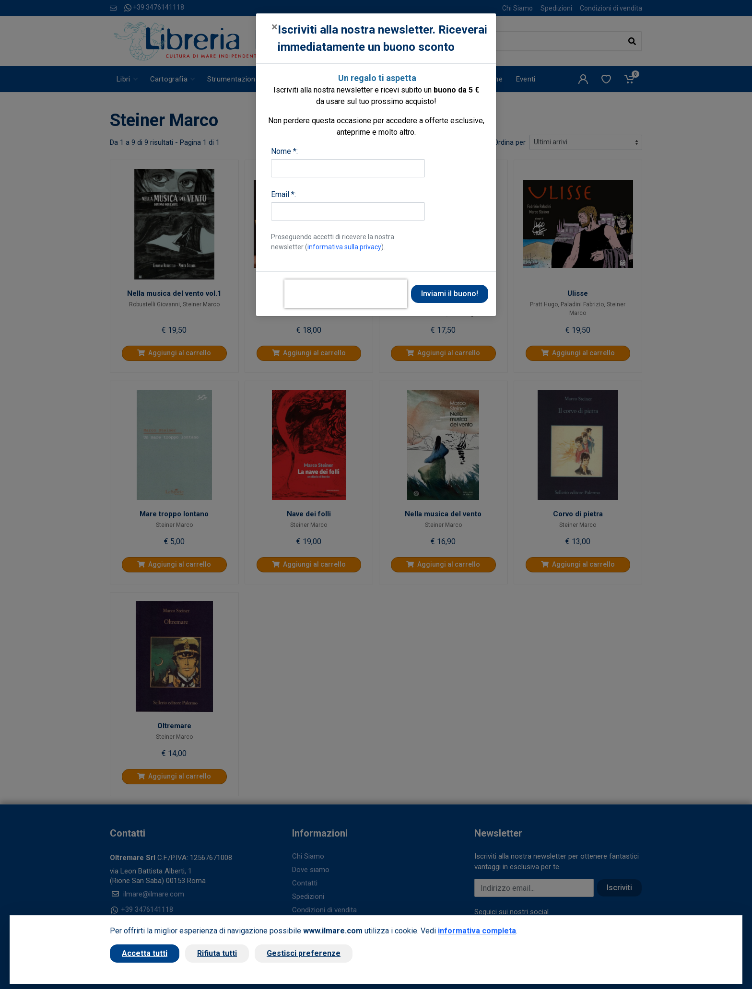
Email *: (283, 194)
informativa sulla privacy (344, 247)
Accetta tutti (144, 953)
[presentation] (345, 293)
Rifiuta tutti (217, 953)
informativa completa (477, 930)
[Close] (274, 26)
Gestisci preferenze (304, 953)
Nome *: (284, 151)
